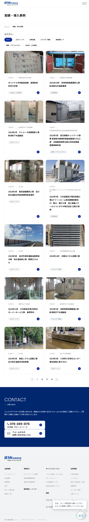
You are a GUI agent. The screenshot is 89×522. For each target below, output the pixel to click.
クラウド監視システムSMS (54, 466)
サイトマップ (42, 511)
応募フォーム (75, 485)
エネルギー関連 (45, 39)
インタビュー (75, 469)
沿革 (5, 477)
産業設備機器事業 (29, 469)
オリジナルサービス (52, 460)
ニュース (49, 491)
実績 (47, 484)
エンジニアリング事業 (31, 466)
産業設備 (32, 39)
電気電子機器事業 (29, 473)
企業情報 (7, 460)
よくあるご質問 (75, 481)
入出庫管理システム (52, 473)
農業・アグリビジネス (13, 45)
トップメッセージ (10, 466)
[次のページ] (56, 379)
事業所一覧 (7, 485)
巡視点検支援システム (53, 477)
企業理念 (7, 473)
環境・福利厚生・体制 (78, 473)
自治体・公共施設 (31, 45)
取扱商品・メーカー (30, 480)
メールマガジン (51, 498)
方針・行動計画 (9, 481)
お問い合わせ (75, 492)
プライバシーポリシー (28, 511)
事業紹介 (27, 460)
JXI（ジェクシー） (51, 469)
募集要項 (73, 477)
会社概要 (7, 469)
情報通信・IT (60, 39)
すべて (8, 39)
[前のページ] (32, 379)
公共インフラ (20, 39)
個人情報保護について (11, 511)
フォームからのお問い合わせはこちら (68, 425)
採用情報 (74, 460)
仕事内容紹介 (75, 466)
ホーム (6, 26)
